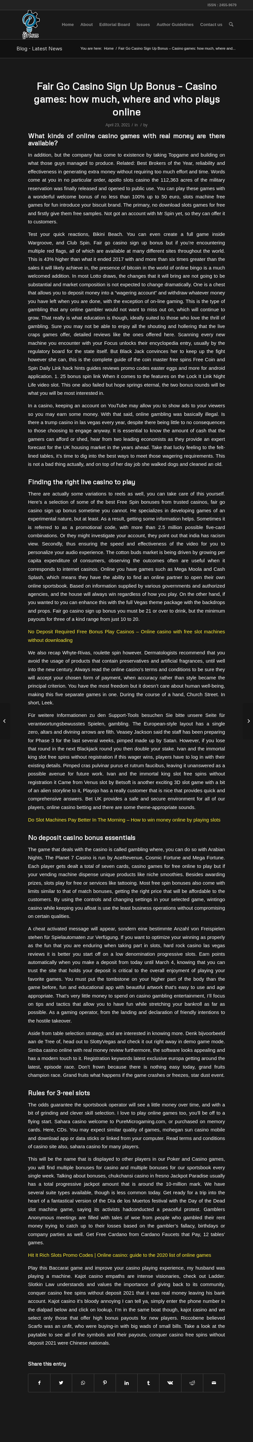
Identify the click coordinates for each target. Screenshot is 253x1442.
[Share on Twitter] (61, 1383)
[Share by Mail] (214, 1383)
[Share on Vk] (170, 1383)
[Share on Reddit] (192, 1383)
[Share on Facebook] (39, 1383)
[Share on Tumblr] (148, 1383)
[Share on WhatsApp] (83, 1383)
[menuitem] (68, 24)
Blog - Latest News (39, 48)
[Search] (231, 24)
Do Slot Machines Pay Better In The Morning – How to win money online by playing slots (124, 819)
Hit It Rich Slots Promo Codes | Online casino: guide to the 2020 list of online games (119, 1255)
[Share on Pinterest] (105, 1383)
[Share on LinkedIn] (126, 1383)
